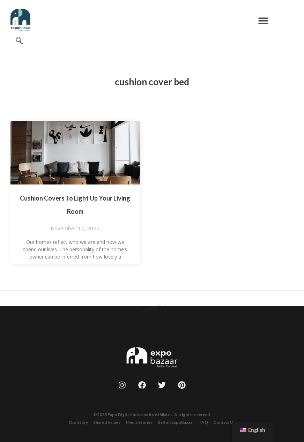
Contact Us (224, 422)
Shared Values (106, 422)
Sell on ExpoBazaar (176, 422)
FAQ (203, 422)
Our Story (78, 422)
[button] (263, 20)
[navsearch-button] (19, 41)
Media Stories (139, 422)
